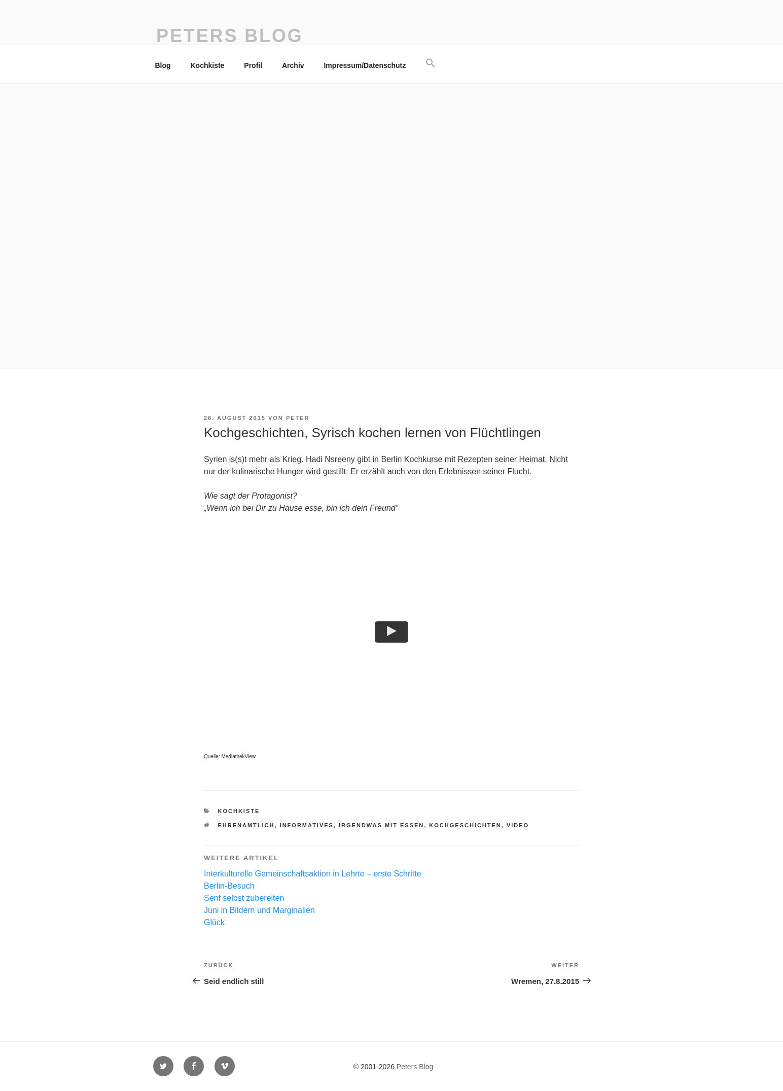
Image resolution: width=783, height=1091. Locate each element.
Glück (214, 922)
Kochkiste (208, 65)
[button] (431, 63)
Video (518, 825)
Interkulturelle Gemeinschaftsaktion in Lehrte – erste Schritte (312, 873)
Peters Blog (229, 35)
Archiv (293, 65)
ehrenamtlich (246, 825)
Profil (253, 65)
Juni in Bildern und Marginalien (259, 910)
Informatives (307, 825)
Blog (163, 65)
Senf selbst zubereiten (244, 898)
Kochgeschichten (465, 825)
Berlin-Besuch (229, 886)
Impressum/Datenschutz (365, 65)
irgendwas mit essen (381, 825)
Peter (298, 418)
